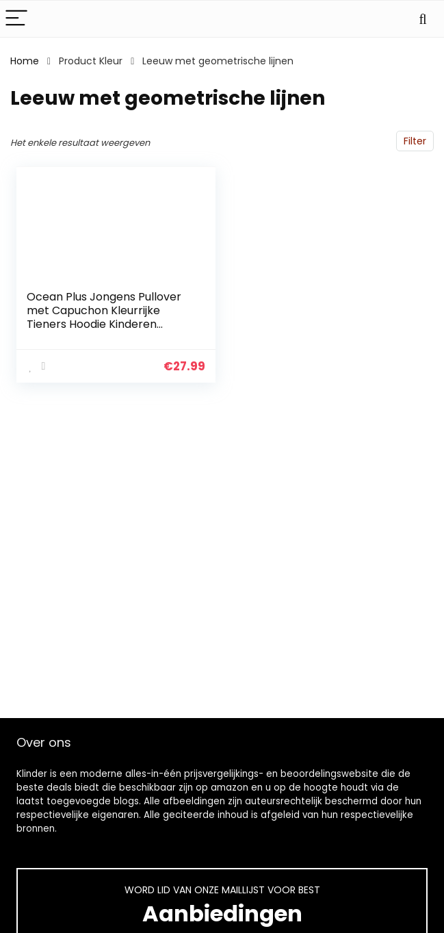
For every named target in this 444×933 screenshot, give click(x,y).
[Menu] (16, 19)
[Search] (422, 19)
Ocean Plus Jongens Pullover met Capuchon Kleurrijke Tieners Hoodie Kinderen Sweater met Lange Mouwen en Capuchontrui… (104, 324)
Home (24, 61)
